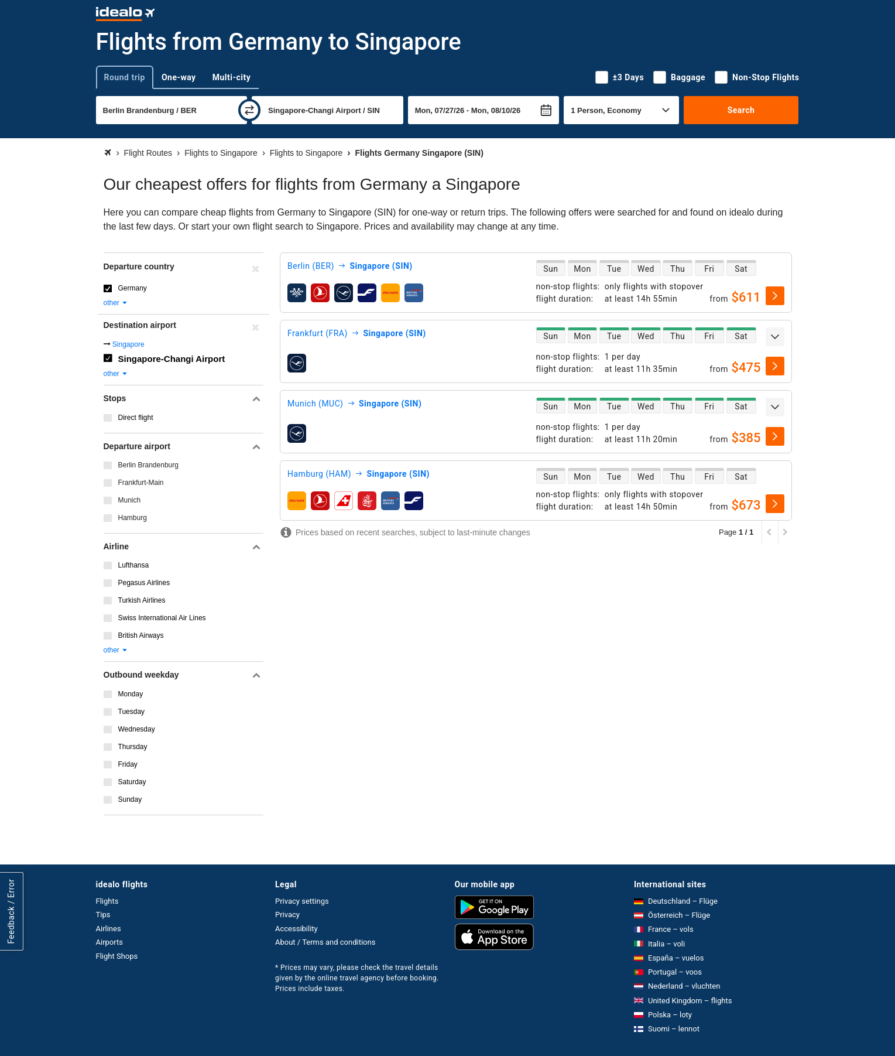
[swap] (249, 110)
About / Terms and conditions (325, 942)
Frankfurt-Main (141, 483)
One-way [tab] (179, 77)
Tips (103, 914)
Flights (107, 901)
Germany (132, 288)
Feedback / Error (11, 911)
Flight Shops (117, 956)
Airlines (108, 928)
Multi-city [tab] (231, 77)
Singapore (128, 344)
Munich (129, 500)
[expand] (775, 336)
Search (741, 110)
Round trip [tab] (124, 77)
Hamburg (132, 518)
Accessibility (296, 928)
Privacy (287, 914)
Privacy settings (302, 901)
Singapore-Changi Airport (171, 359)
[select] (775, 295)
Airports (109, 942)
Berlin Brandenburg (148, 465)
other (116, 303)
